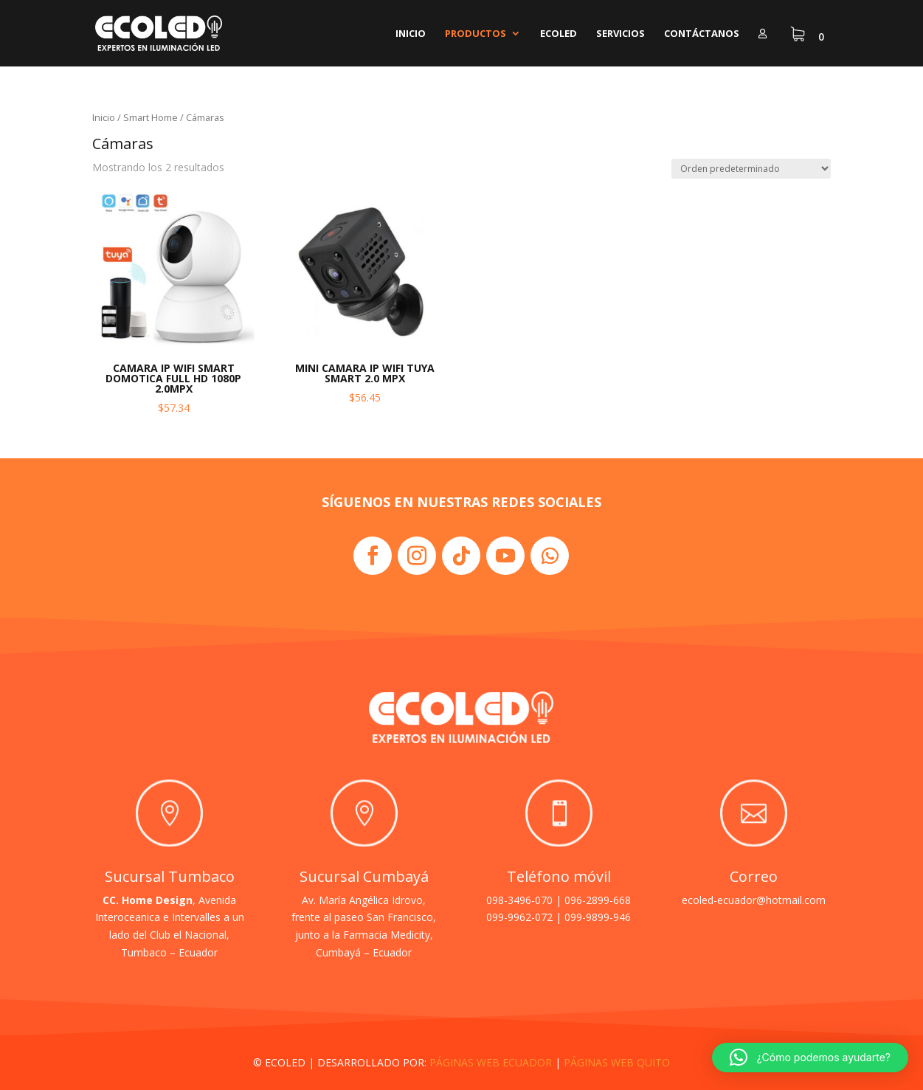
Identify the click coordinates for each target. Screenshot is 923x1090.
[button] (810, 1057)
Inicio (410, 34)
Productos (475, 34)
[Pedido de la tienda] (751, 169)
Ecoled (558, 34)
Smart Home (150, 117)
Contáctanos (701, 34)
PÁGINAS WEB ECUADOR (490, 1062)
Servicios (620, 34)
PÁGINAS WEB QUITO (617, 1062)
